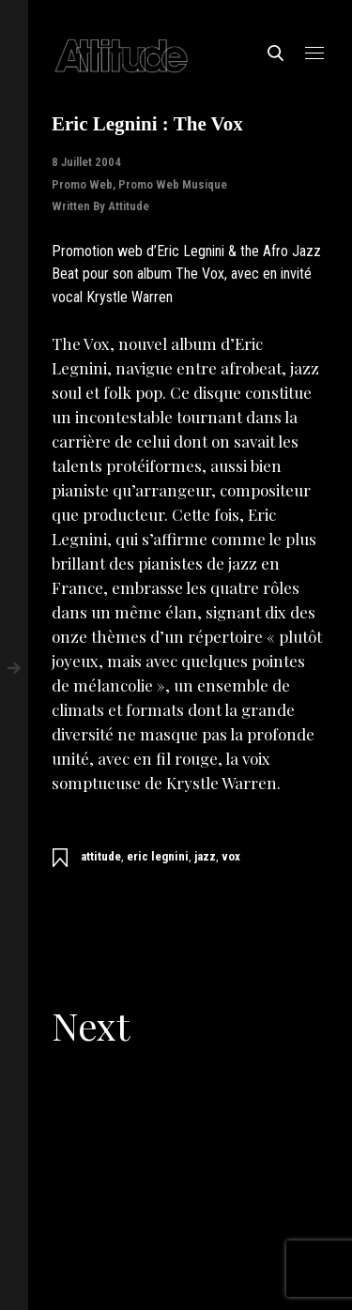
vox (231, 856)
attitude (101, 856)
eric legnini (158, 856)
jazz (205, 856)
